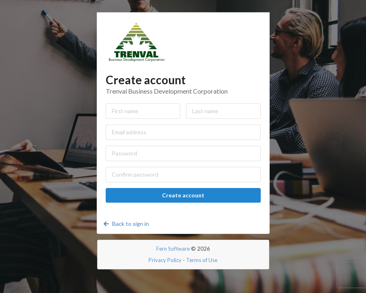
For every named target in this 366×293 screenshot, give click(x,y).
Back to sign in (126, 223)
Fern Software (173, 248)
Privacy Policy (165, 260)
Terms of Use (201, 260)
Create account (183, 195)
